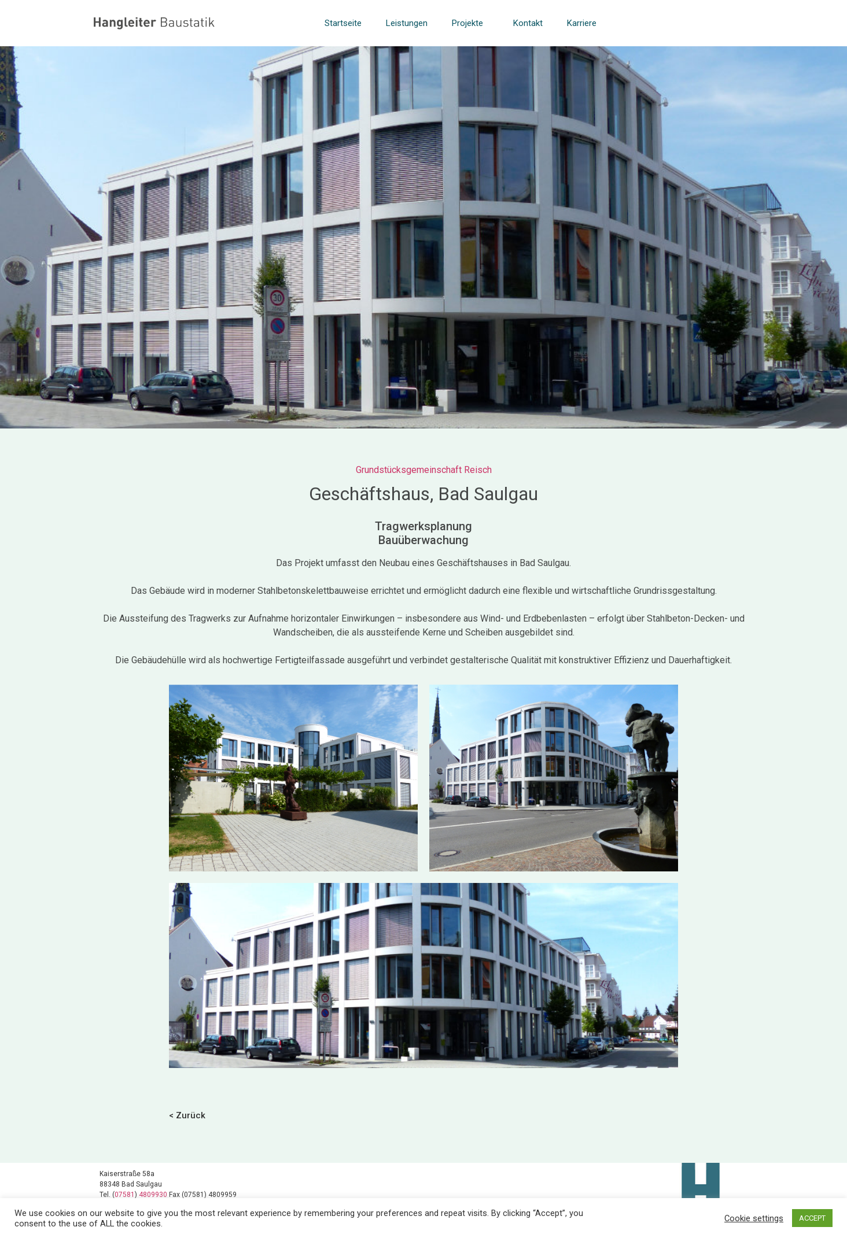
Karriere (581, 23)
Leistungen (407, 23)
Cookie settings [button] (753, 1218)
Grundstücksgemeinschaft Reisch (424, 469)
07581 (125, 1195)
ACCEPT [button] (812, 1218)
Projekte (470, 23)
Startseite (343, 23)
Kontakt (528, 23)
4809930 (154, 1195)
